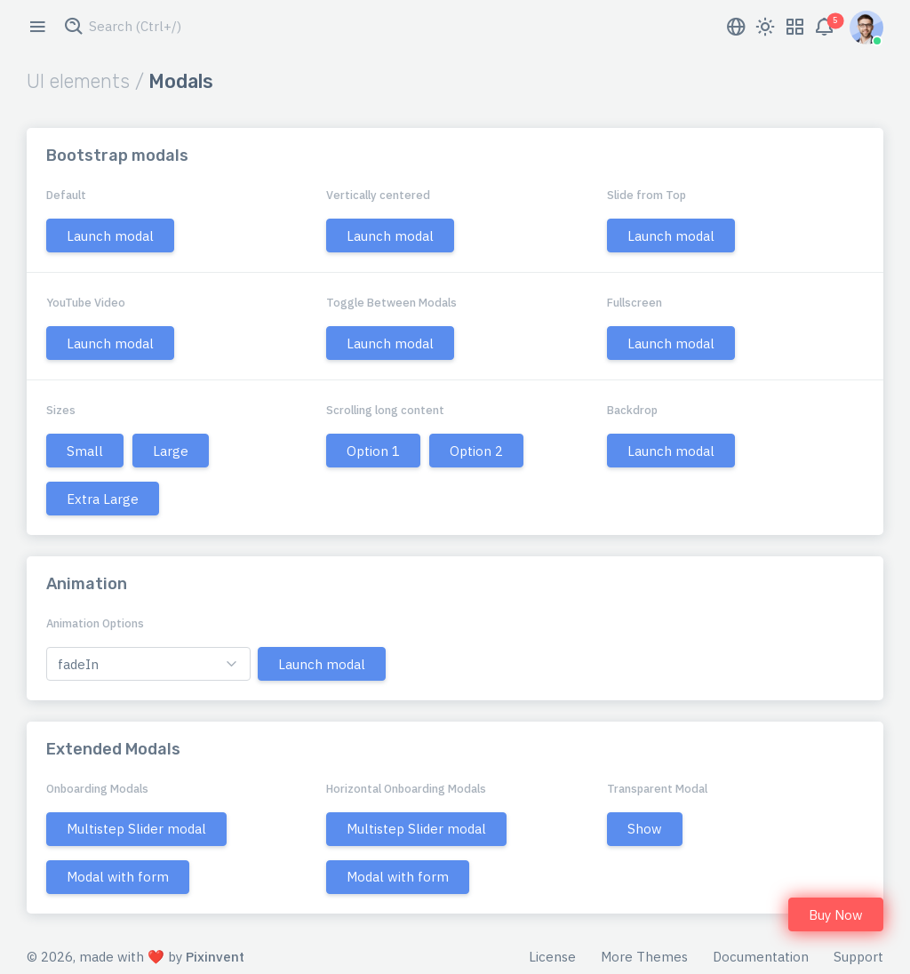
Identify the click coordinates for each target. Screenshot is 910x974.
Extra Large (103, 499)
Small (85, 451)
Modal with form (118, 876)
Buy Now (836, 914)
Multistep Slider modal (136, 828)
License (552, 956)
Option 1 (373, 451)
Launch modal (110, 236)
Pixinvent (215, 956)
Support (858, 956)
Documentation (761, 956)
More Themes (644, 956)
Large (170, 451)
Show (644, 828)
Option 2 (476, 451)
